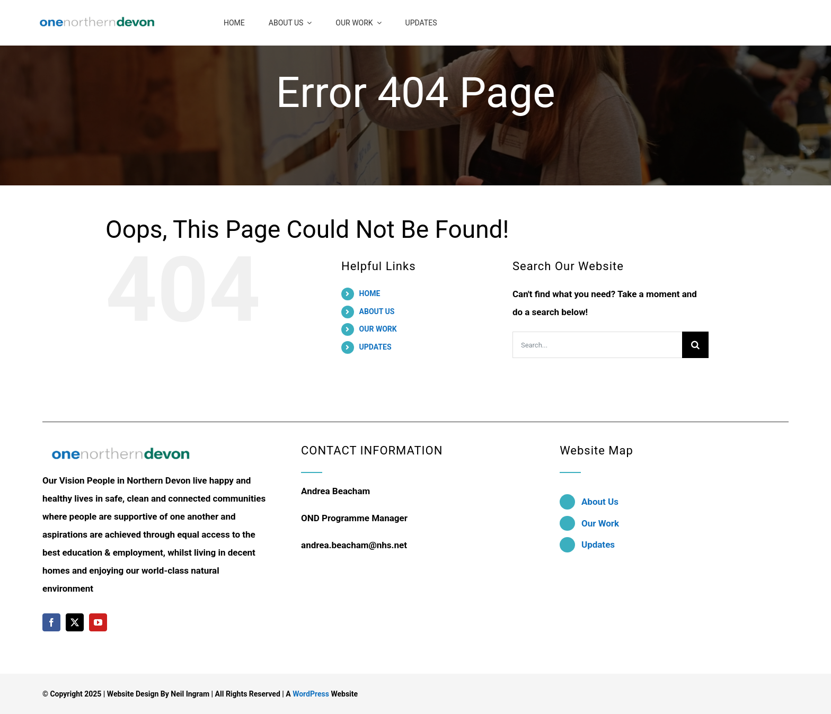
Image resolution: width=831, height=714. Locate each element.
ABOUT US (377, 311)
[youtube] (98, 622)
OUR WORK (378, 329)
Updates (598, 544)
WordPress (311, 694)
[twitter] (75, 622)
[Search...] (597, 345)
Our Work (600, 523)
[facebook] (51, 622)
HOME (370, 293)
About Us (599, 501)
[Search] (695, 345)
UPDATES (375, 347)
